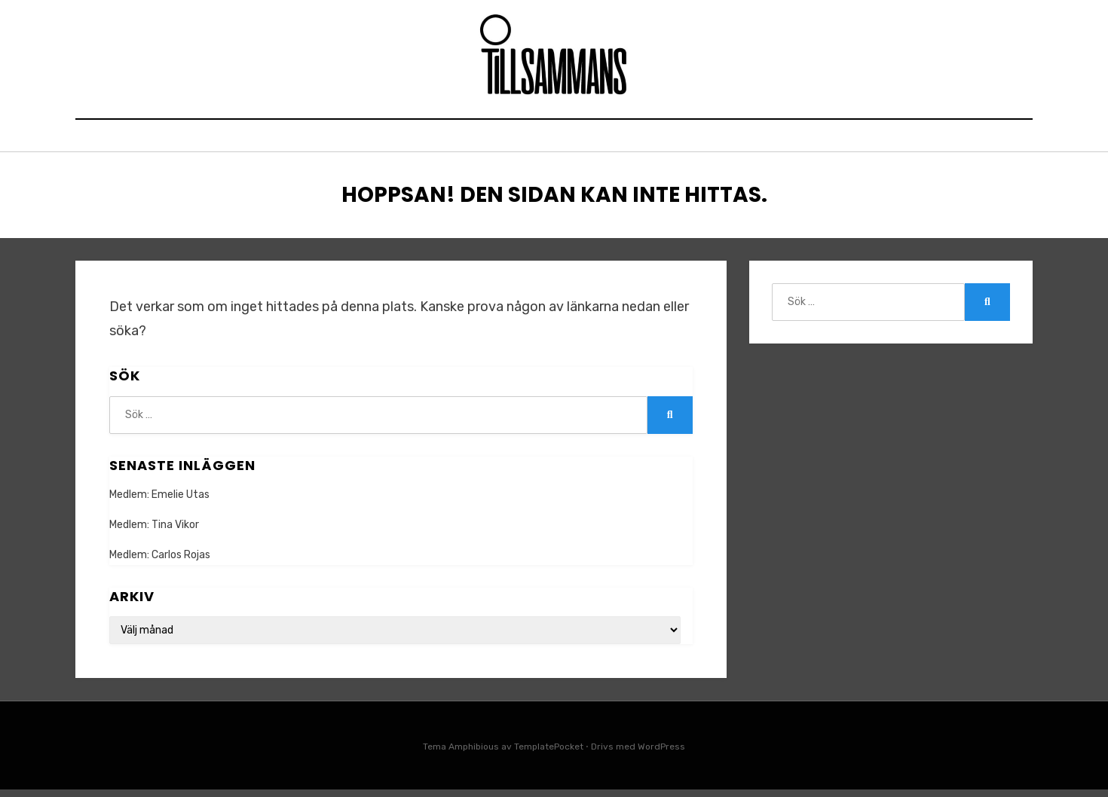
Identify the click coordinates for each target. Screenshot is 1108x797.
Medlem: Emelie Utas (159, 502)
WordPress (661, 754)
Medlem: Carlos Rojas (159, 563)
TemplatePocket (548, 754)
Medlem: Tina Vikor (154, 532)
